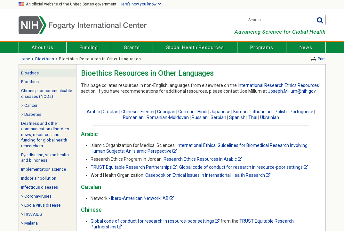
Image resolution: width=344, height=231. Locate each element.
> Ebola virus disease (40, 205)
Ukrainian (269, 117)
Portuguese (301, 111)
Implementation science (43, 169)
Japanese (220, 111)
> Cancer (29, 105)
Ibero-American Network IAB (140, 198)
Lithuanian (261, 111)
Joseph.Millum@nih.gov (292, 91)
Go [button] (320, 20)
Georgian (166, 111)
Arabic (93, 111)
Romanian (133, 117)
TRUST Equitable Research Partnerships (131, 167)
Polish (281, 111)
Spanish (237, 117)
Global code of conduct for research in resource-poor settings (241, 167)
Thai (252, 117)
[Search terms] (285, 20)
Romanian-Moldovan (168, 117)
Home (25, 58)
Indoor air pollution (38, 178)
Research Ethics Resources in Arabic (200, 159)
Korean (240, 111)
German (186, 111)
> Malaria (29, 223)
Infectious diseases (39, 187)
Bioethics (44, 58)
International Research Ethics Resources (278, 85)
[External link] (174, 151)
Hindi (202, 111)
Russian (200, 117)
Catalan (110, 111)
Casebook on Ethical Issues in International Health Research (205, 175)
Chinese (129, 111)
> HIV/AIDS (31, 214)
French (147, 111)
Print (322, 58)
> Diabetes (31, 114)
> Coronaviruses (36, 196)
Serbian (218, 117)
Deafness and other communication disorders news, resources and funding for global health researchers (45, 134)
